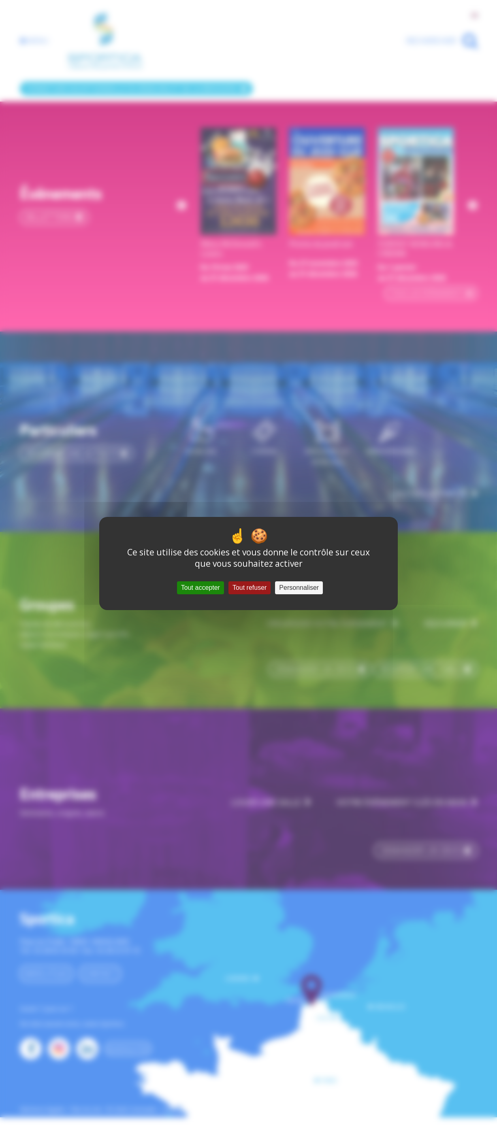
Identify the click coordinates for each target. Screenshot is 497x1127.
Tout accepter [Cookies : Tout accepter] (200, 587)
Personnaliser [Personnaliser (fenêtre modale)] (299, 587)
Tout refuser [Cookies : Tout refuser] (250, 587)
